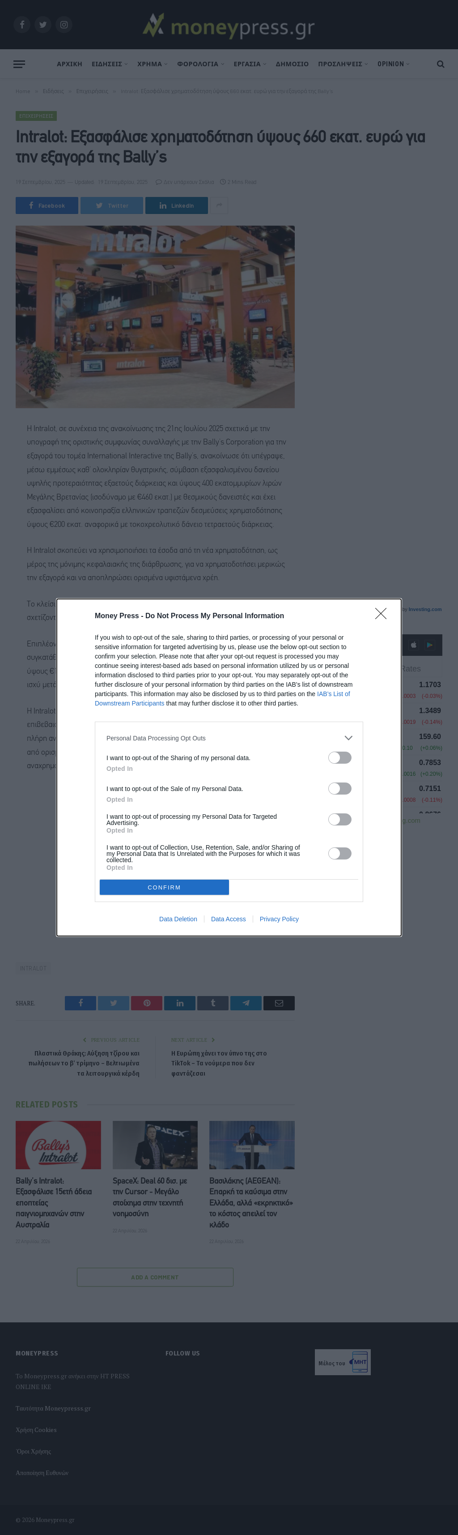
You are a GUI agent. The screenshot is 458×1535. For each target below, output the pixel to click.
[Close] (383, 616)
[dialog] (229, 767)
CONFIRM (164, 887)
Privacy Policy (279, 919)
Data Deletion (178, 919)
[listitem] (229, 738)
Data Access (228, 919)
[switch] (340, 758)
